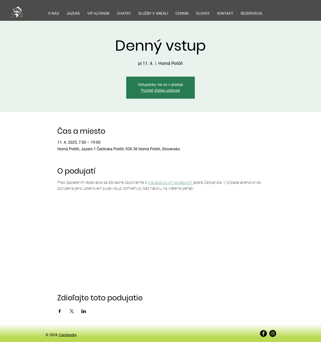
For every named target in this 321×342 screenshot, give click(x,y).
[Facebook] (263, 333)
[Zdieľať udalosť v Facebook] (59, 311)
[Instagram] (272, 333)
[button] (73, 13)
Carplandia (67, 335)
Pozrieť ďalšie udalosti (160, 90)
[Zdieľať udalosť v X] (71, 311)
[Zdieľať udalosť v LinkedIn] (83, 311)
